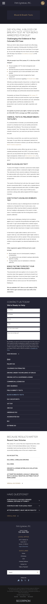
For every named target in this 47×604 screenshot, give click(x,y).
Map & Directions (23, 548)
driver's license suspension (14, 144)
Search (10, 574)
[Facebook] (28, 582)
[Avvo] (18, 582)
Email (9, 323)
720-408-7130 (23, 534)
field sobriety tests (30, 156)
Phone (9, 319)
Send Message (12, 354)
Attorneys (23, 558)
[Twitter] (25, 582)
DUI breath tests (31, 79)
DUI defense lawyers (28, 54)
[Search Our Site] (37, 574)
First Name (10, 309)
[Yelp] (22, 582)
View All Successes (13, 483)
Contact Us (23, 566)
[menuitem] (23, 364)
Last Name (10, 314)
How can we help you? (13, 333)
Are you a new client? (13, 328)
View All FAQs (11, 518)
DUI (23, 561)
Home (23, 555)
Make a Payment (23, 569)
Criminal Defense (23, 563)
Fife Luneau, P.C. (33, 95)
